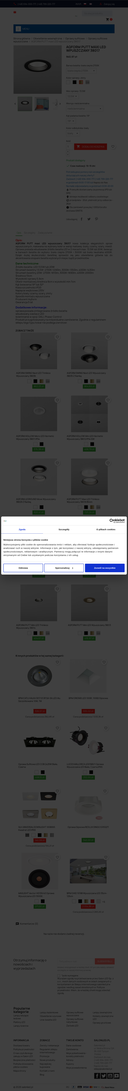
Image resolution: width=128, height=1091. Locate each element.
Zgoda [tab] (22, 529)
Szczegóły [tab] (64, 529)
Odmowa (23, 568)
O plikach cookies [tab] (105, 529)
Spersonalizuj (64, 568)
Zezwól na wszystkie (105, 568)
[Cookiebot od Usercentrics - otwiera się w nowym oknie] (112, 521)
